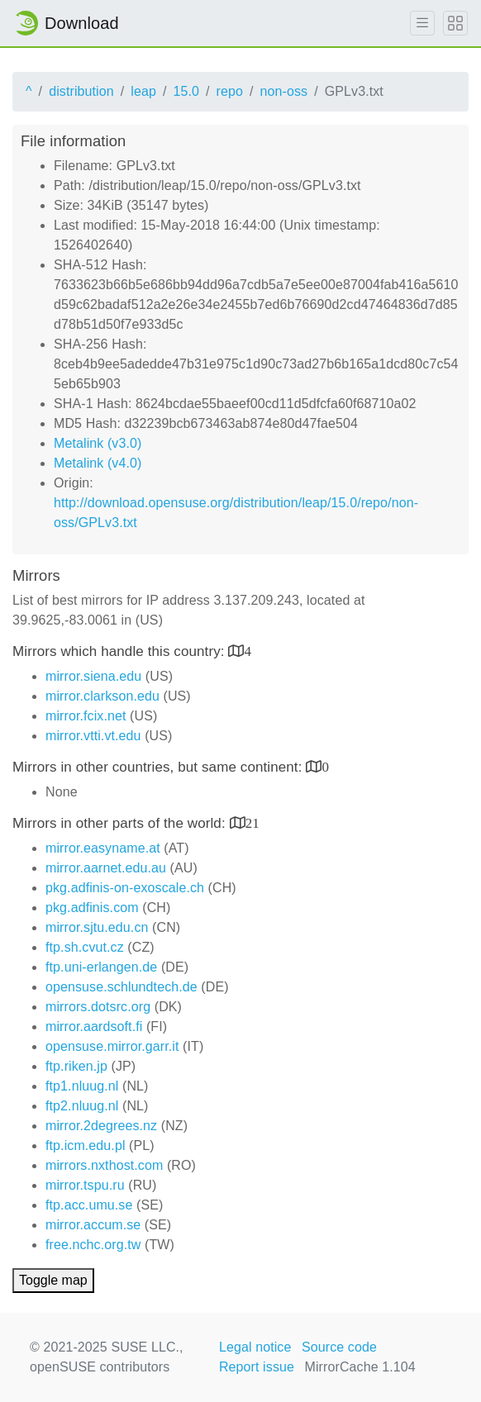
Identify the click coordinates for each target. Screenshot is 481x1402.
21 (252, 822)
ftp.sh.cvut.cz (84, 947)
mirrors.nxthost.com (104, 1165)
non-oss (284, 91)
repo (230, 91)
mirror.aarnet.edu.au (105, 868)
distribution (81, 91)
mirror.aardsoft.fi (93, 1026)
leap (143, 91)
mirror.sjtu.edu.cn (97, 927)
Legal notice (255, 1347)
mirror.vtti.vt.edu (93, 736)
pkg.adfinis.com (92, 908)
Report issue (256, 1367)
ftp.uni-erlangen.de (101, 967)
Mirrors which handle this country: (120, 651)
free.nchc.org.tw (92, 1245)
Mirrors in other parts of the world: (121, 823)
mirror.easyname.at (102, 848)
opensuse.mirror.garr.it (112, 1046)
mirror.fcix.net (85, 716)
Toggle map (53, 1280)
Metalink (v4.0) (97, 463)
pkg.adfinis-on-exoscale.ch (124, 888)
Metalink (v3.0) (97, 443)
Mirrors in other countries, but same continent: (159, 767)
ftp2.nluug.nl (81, 1106)
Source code (339, 1347)
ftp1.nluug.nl (81, 1086)
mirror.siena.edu (93, 676)
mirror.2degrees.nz (101, 1126)
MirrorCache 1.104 (360, 1367)
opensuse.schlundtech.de (121, 987)
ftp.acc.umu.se (88, 1205)
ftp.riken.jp (76, 1066)
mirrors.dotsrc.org (97, 1007)
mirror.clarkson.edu (102, 696)
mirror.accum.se (92, 1225)
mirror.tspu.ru (85, 1185)
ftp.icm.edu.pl (85, 1145)
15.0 (186, 91)
